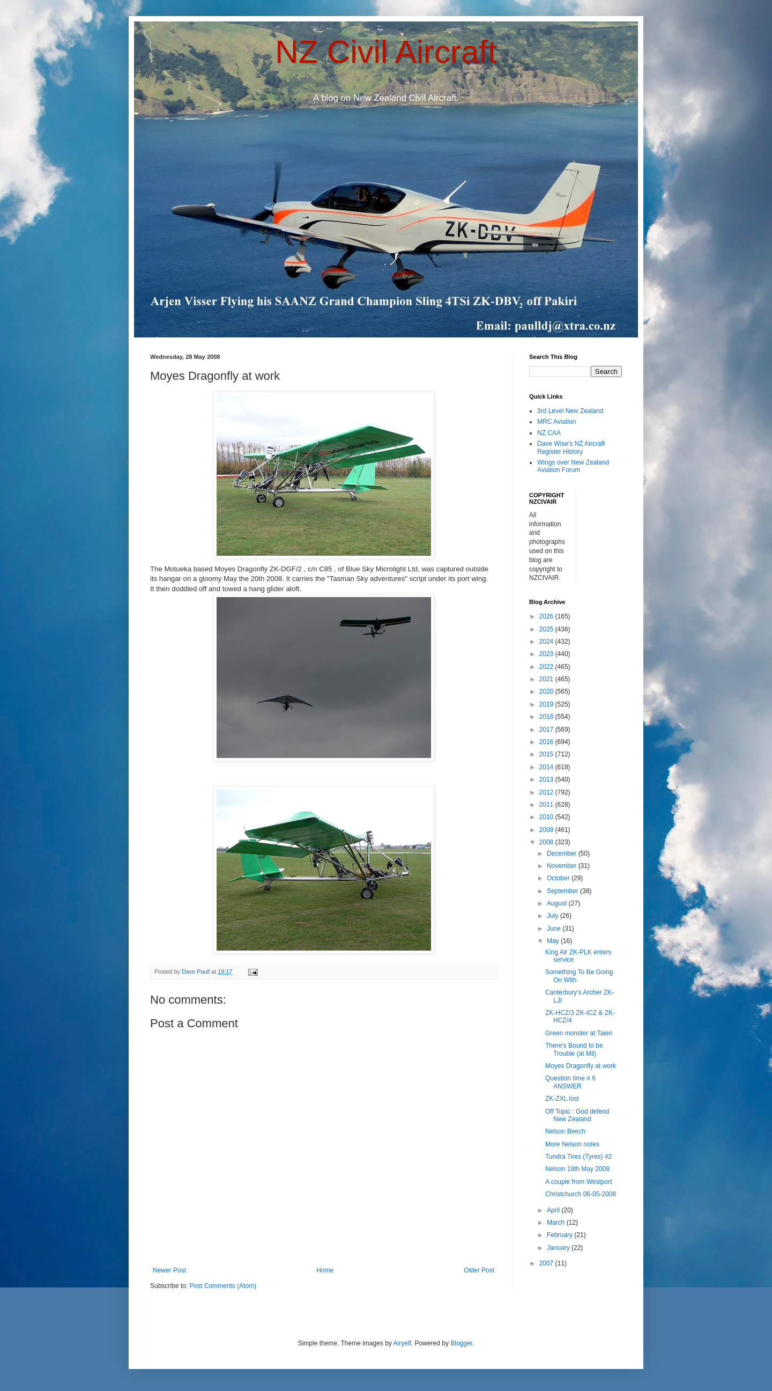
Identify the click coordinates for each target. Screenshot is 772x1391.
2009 (547, 830)
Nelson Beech (565, 1131)
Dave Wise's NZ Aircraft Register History (571, 447)
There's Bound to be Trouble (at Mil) (574, 1049)
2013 (547, 779)
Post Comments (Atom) (222, 1286)
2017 (547, 729)
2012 (547, 792)
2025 (547, 629)
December (562, 853)
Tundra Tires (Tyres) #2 (578, 1156)
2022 (547, 667)
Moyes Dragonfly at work (580, 1066)
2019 (547, 704)
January (559, 1248)
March (557, 1222)
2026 (547, 616)
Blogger (461, 1343)
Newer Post (169, 1270)
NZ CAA (549, 433)
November (562, 866)
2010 (547, 817)
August (558, 903)
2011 (547, 804)
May (554, 941)
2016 (547, 742)
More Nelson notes (572, 1144)
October (559, 878)
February (560, 1235)
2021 (547, 679)
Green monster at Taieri (578, 1033)
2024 (547, 641)
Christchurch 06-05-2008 (580, 1194)
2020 (547, 691)
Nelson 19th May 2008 (577, 1169)
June (554, 928)
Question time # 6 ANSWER (570, 1082)
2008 (547, 842)
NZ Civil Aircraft (385, 52)
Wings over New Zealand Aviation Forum (573, 466)
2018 (547, 716)
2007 (547, 1263)
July (553, 915)
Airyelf (402, 1343)
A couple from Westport (578, 1182)
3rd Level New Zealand (570, 411)
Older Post (479, 1270)
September (563, 891)
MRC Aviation (556, 421)
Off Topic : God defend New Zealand (577, 1115)
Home (324, 1270)
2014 (547, 767)
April (554, 1210)
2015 (547, 754)
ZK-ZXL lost (562, 1098)
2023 (547, 654)
